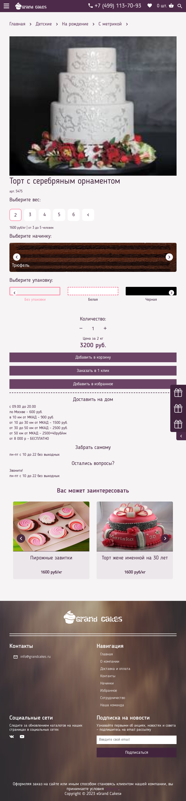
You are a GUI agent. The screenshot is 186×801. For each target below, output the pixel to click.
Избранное (108, 691)
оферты (111, 789)
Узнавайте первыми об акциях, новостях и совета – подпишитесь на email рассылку (136, 728)
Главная (106, 654)
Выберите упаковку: (31, 280)
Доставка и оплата (115, 669)
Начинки (107, 683)
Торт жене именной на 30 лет (135, 558)
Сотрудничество (112, 698)
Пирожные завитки (51, 558)
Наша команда (112, 705)
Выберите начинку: (30, 236)
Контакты (107, 676)
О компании (109, 662)
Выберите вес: (25, 200)
